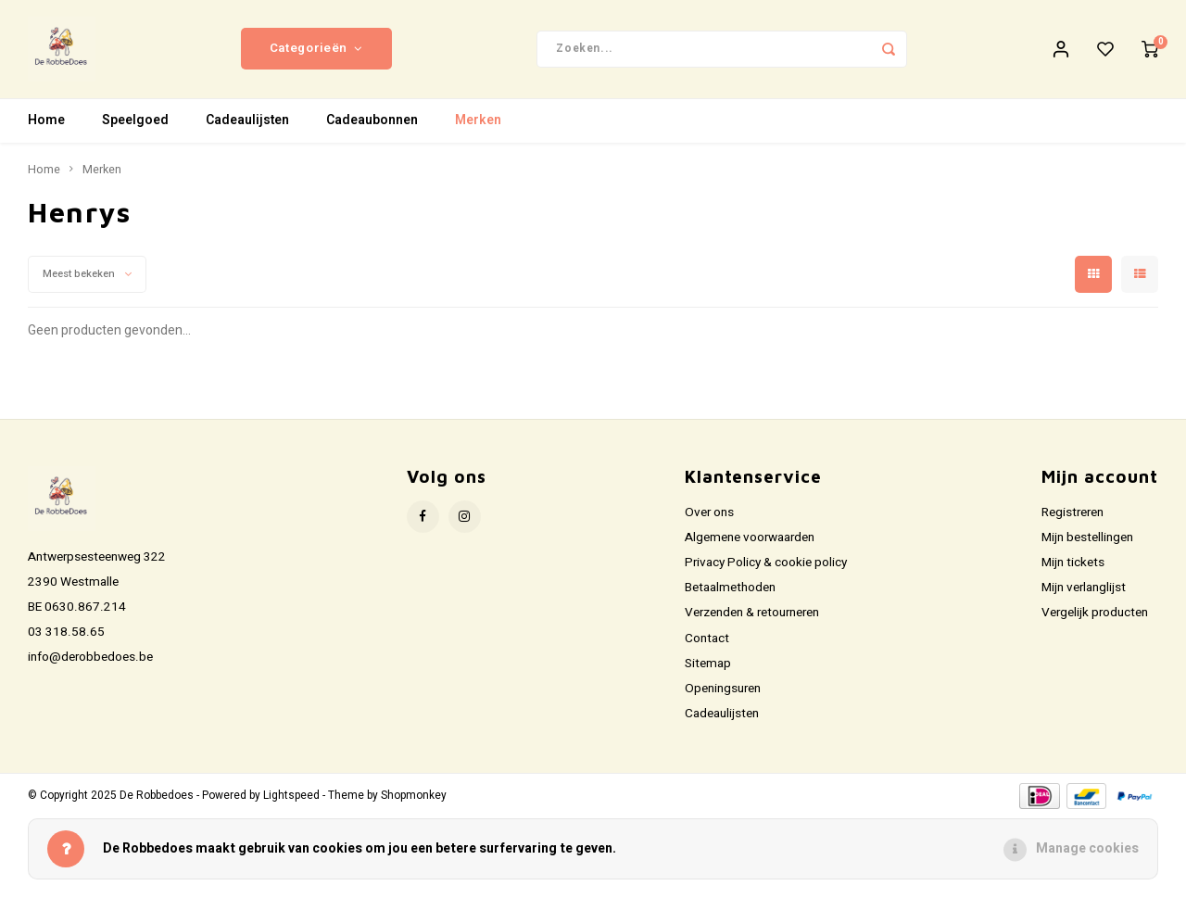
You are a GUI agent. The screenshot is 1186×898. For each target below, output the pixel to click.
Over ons (709, 516)
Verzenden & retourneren (752, 616)
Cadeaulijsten (247, 124)
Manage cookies (1087, 848)
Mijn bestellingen (1087, 541)
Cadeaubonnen (372, 124)
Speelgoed (135, 124)
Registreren (1072, 516)
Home (46, 124)
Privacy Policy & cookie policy (766, 566)
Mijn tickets (1072, 566)
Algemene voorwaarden (749, 541)
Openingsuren (723, 692)
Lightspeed (291, 799)
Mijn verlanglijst (1083, 591)
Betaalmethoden (730, 591)
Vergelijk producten (1094, 616)
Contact (707, 642)
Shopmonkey (414, 799)
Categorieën (316, 51)
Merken (478, 124)
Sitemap (708, 667)
